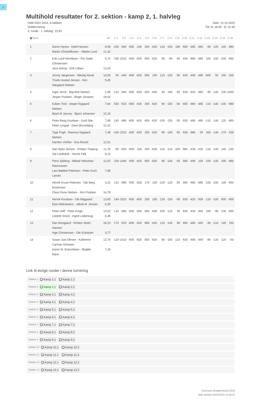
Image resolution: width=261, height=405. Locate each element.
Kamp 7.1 (48, 324)
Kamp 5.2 (67, 309)
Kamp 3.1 (48, 294)
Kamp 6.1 (48, 317)
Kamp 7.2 (67, 324)
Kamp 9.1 (48, 339)
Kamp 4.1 (48, 302)
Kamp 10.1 (50, 347)
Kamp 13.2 (70, 370)
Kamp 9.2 (67, 339)
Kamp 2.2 (67, 287)
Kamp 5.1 (48, 309)
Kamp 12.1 (50, 362)
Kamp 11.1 (50, 354)
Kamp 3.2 (67, 294)
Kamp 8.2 (67, 332)
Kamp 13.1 (50, 370)
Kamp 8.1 (48, 332)
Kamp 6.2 (67, 317)
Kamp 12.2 (70, 362)
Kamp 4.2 (67, 302)
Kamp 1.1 (48, 279)
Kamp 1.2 (67, 279)
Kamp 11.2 (70, 354)
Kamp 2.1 (48, 287)
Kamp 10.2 (70, 347)
